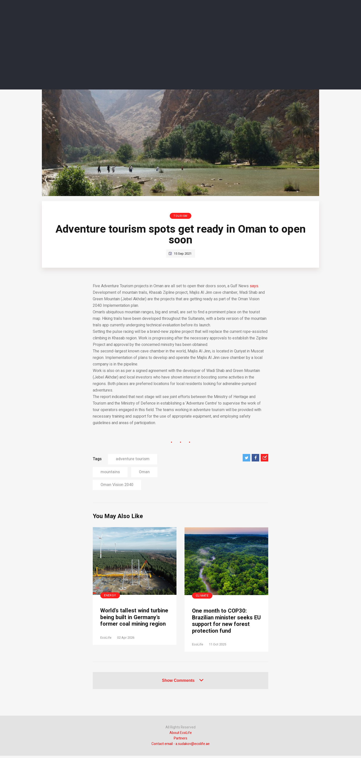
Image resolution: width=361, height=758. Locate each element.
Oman (144, 472)
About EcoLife (180, 735)
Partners (180, 740)
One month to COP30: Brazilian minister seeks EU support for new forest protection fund (224, 622)
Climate (202, 596)
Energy (110, 595)
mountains (110, 472)
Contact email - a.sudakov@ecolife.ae (180, 746)
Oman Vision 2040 (117, 485)
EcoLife (105, 646)
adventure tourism (132, 459)
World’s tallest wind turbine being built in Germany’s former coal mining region (131, 621)
